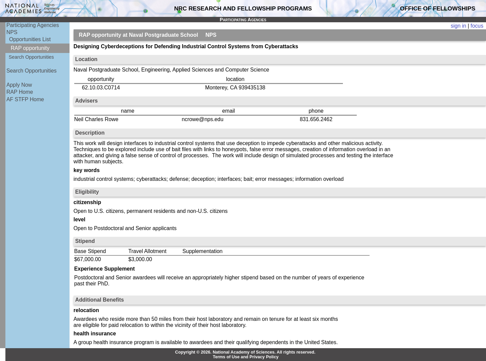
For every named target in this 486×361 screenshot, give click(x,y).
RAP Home (19, 92)
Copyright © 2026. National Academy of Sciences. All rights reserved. (245, 352)
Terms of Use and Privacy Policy (246, 357)
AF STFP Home (25, 99)
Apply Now (19, 85)
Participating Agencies (32, 25)
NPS (12, 32)
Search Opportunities (31, 57)
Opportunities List (30, 39)
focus (476, 26)
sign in (458, 26)
